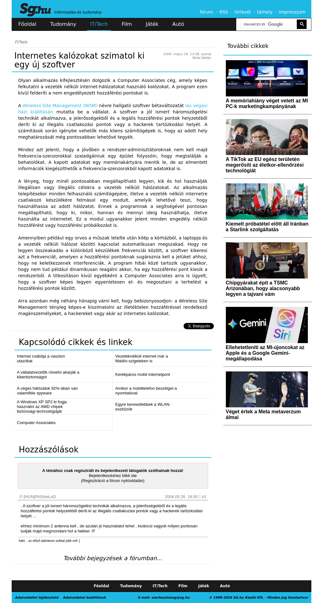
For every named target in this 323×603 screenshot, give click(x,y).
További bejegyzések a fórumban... (112, 558)
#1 (204, 496)
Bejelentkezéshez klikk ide (113, 475)
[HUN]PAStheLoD (40, 496)
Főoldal (27, 24)
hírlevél (242, 11)
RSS (223, 11)
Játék (152, 24)
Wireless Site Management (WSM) (60, 105)
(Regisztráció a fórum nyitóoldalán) (112, 480)
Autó (178, 24)
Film (127, 24)
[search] (268, 24)
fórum (206, 11)
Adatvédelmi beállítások (84, 597)
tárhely (265, 11)
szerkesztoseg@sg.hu (170, 597)
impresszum (292, 11)
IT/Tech (99, 24)
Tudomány (63, 24)
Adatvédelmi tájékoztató (36, 597)
